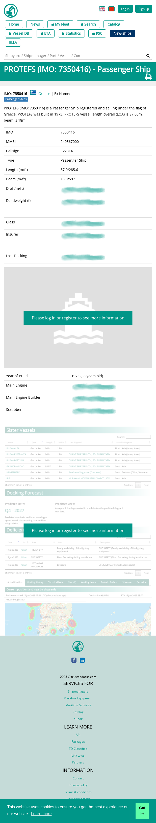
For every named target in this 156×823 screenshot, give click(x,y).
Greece (44, 93)
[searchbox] (43, 55)
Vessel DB (19, 33)
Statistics (71, 33)
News (35, 24)
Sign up (144, 9)
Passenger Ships (16, 99)
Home (14, 24)
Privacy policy (78, 785)
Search (88, 24)
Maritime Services (78, 705)
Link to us (78, 755)
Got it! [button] (142, 811)
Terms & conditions (78, 792)
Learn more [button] (41, 814)
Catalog (114, 24)
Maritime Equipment (78, 698)
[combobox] (78, 56)
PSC (97, 33)
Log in (125, 9)
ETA (45, 33)
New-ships (123, 33)
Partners (78, 762)
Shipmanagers (78, 691)
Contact (78, 778)
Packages (78, 741)
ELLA (13, 42)
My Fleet (60, 24)
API (78, 735)
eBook (78, 719)
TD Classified (78, 749)
